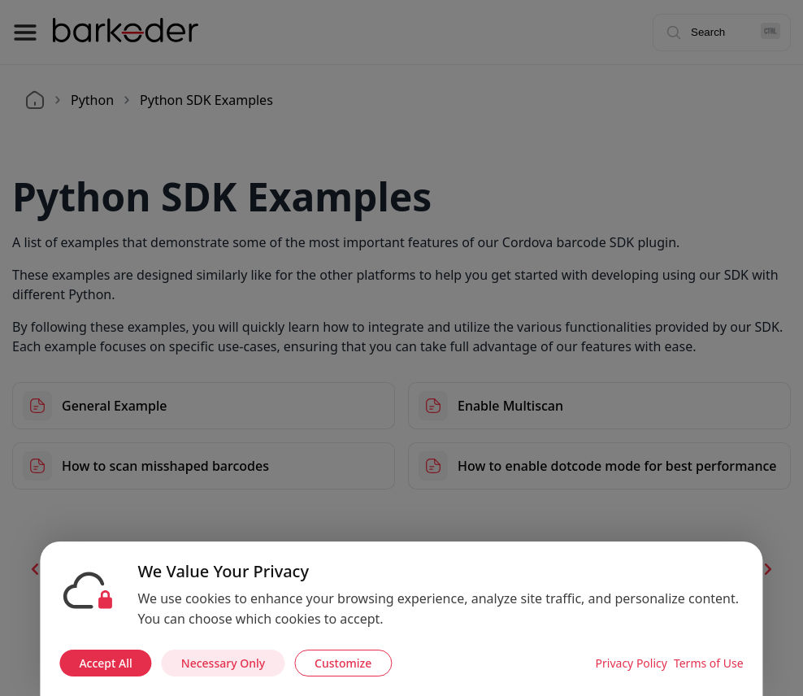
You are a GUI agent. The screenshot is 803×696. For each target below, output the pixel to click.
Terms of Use (709, 663)
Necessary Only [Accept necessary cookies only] (223, 663)
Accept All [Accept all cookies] (105, 663)
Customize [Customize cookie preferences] (343, 663)
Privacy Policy (631, 663)
